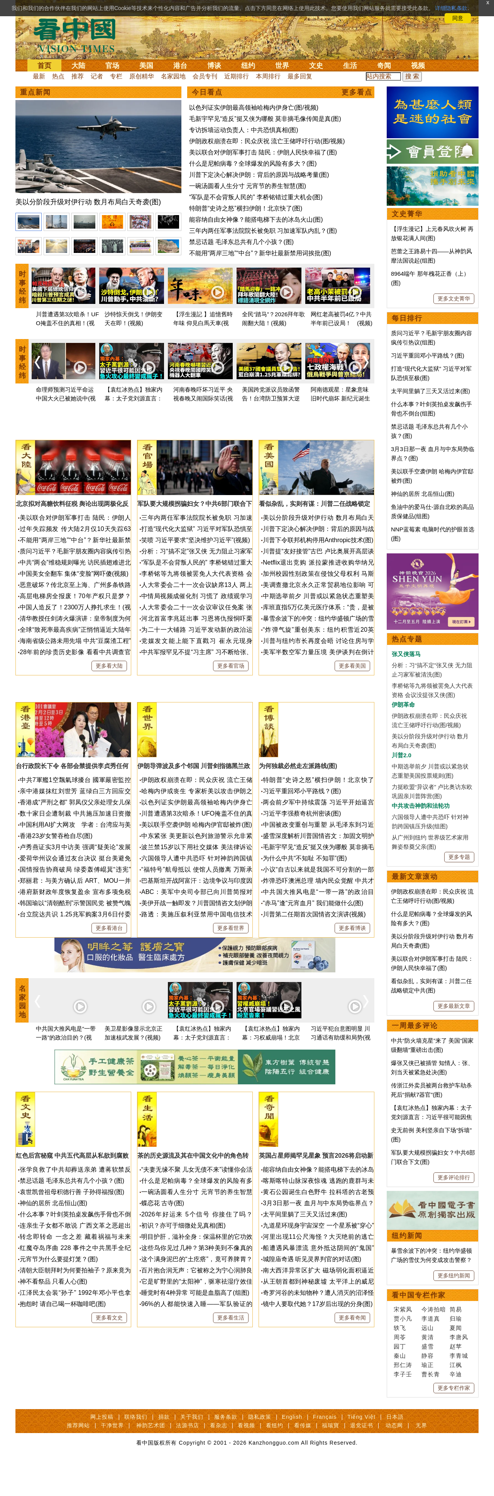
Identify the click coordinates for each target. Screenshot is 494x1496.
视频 (418, 66)
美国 (146, 66)
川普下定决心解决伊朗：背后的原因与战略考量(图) (259, 174)
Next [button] (366, 362)
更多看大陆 (109, 700)
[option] (98, 154)
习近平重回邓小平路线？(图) (302, 860)
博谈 (214, 66)
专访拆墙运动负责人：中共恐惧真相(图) (243, 130)
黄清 (427, 1337)
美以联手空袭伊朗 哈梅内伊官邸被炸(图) (196, 894)
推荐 (77, 76)
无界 (421, 1460)
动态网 (394, 1460)
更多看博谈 (352, 997)
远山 (427, 1328)
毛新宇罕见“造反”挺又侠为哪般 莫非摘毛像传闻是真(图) (265, 118)
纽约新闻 (407, 1236)
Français (325, 1452)
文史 (316, 66)
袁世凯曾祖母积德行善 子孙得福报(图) (72, 1261)
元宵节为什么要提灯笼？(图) (59, 1328)
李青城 (459, 1355)
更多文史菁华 (454, 298)
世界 (282, 66)
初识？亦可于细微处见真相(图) (183, 1295)
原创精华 (141, 76)
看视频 (246, 1460)
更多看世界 (230, 997)
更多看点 (357, 92)
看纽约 (274, 1460)
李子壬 (403, 1374)
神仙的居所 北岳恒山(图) (53, 1272)
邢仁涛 (403, 1365)
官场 (112, 66)
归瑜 (456, 1318)
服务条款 (225, 1452)
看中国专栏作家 (419, 1295)
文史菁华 (407, 214)
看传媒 (302, 1460)
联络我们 (135, 1452)
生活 (350, 66)
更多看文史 (109, 1387)
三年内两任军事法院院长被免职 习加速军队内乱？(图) (263, 230)
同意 (457, 18)
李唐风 (459, 1337)
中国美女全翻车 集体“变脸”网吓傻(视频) (74, 608)
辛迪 (456, 1374)
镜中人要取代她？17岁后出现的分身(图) (317, 1373)
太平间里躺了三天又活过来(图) (305, 1284)
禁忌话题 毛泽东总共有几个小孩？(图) (241, 242)
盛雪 (427, 1346)
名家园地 (173, 76)
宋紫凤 (403, 1309)
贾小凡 (403, 1318)
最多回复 (300, 76)
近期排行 (236, 76)
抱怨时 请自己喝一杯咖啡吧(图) (63, 1373)
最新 (39, 76)
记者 (97, 76)
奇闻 (384, 66)
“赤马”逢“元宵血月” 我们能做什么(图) (313, 972)
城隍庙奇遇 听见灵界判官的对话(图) (312, 1328)
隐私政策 (259, 1452)
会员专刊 (205, 76)
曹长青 (430, 1374)
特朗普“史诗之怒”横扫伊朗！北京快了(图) (245, 208)
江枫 (456, 1365)
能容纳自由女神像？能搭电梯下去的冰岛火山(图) (256, 219)
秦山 (400, 1355)
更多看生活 (230, 1387)
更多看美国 (352, 700)
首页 (44, 66)
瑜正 (427, 1365)
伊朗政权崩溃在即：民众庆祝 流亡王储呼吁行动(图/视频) (267, 141)
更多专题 (459, 857)
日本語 (395, 1452)
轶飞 (400, 1328)
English (292, 1452)
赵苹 (456, 1346)
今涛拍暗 (433, 1309)
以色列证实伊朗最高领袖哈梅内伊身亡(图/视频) (253, 107)
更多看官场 (230, 700)
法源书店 (187, 1460)
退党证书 (361, 1460)
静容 (427, 1355)
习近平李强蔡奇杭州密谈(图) (302, 883)
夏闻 (456, 1328)
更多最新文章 (454, 1006)
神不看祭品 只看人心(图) (53, 1351)
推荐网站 (78, 1460)
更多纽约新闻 (454, 1275)
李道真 (430, 1318)
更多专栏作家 (454, 1388)
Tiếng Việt (361, 1452)
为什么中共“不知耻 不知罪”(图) (305, 927)
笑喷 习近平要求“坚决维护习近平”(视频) (195, 575)
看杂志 (218, 1460)
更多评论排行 (454, 1177)
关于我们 (191, 1452)
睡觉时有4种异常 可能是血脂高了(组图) (195, 1362)
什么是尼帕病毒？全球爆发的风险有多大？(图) (253, 163)
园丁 (400, 1346)
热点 (58, 76)
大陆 (78, 66)
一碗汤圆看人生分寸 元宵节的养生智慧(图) (247, 186)
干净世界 (112, 1460)
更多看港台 (109, 997)
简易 (456, 1309)
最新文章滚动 (415, 876)
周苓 (400, 1337)
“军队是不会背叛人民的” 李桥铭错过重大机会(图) (256, 197)
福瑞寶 (330, 1460)
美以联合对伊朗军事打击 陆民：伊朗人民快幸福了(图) (263, 152)
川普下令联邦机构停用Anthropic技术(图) (318, 575)
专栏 (116, 76)
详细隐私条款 (451, 8)
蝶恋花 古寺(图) (162, 1272)
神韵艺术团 (150, 1460)
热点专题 (407, 639)
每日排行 (407, 318)
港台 (180, 66)
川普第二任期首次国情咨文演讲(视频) (314, 983)
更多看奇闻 (352, 1387)
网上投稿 (101, 1452)
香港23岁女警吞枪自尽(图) (56, 905)
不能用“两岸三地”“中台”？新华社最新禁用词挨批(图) (260, 253)
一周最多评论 (415, 1026)
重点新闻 (35, 92)
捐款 (164, 1452)
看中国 (79, 34)
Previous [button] (37, 362)
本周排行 (268, 76)
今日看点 (207, 92)
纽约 (248, 66)
